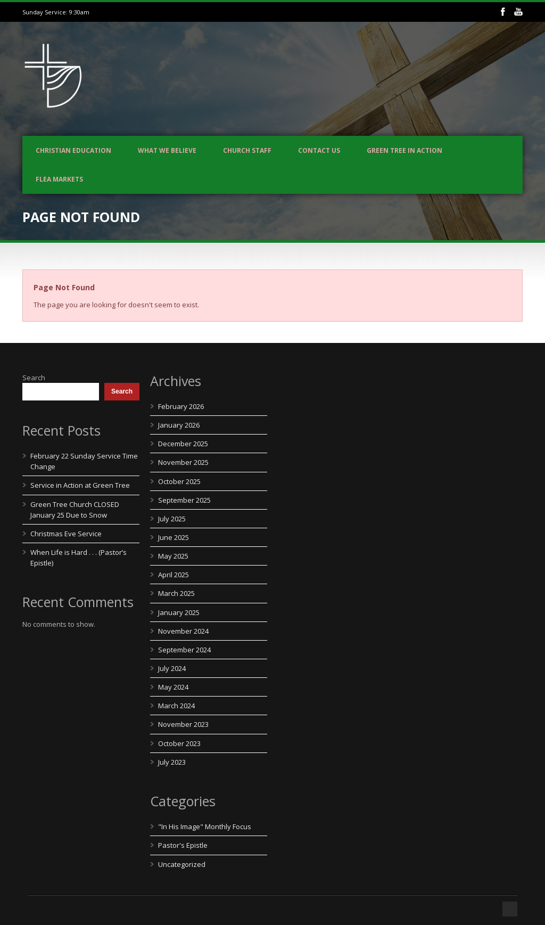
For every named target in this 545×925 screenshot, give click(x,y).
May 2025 (173, 556)
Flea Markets (59, 179)
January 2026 (179, 425)
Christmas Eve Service (66, 533)
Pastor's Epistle (183, 845)
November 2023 (183, 724)
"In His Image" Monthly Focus (204, 826)
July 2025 (172, 518)
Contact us (319, 150)
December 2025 (183, 443)
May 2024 (173, 687)
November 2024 (183, 631)
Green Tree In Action (404, 150)
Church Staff (247, 150)
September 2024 (184, 649)
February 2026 (181, 406)
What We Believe (167, 150)
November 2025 (183, 462)
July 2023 (172, 762)
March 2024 (176, 705)
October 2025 (179, 481)
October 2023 (179, 743)
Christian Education (73, 150)
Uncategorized (181, 864)
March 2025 (176, 593)
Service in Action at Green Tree (80, 485)
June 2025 (173, 537)
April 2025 (173, 574)
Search (33, 377)
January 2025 (179, 612)
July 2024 (172, 668)
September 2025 (184, 500)
